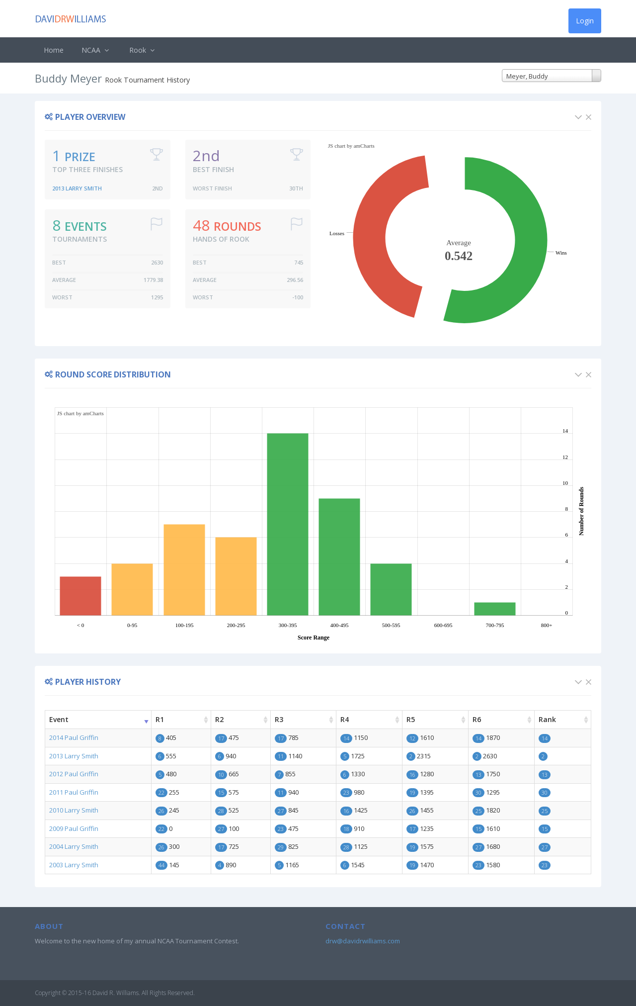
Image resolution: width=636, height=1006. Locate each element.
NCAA (96, 50)
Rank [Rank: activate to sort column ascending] (547, 719)
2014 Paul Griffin (73, 737)
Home (54, 50)
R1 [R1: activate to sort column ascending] (160, 719)
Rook (143, 50)
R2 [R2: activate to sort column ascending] (219, 719)
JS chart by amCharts (351, 146)
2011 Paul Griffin (73, 792)
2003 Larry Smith (73, 864)
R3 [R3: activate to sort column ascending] (279, 719)
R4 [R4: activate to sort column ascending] (344, 719)
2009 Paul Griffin (73, 828)
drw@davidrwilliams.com (362, 940)
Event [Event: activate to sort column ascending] (59, 719)
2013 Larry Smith (77, 188)
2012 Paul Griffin (73, 773)
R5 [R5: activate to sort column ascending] (410, 719)
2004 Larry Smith (73, 846)
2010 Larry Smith (73, 810)
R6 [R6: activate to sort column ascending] (477, 719)
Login (585, 20)
